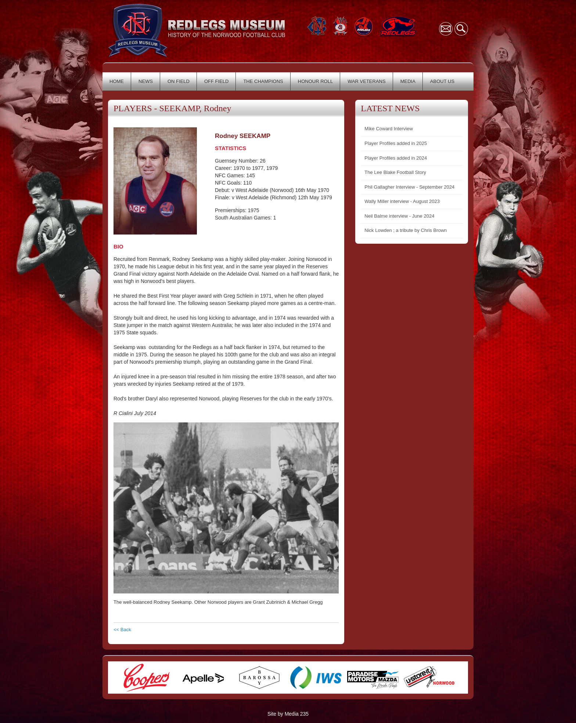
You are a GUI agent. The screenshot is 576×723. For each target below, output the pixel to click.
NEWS (145, 81)
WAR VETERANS (367, 81)
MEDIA (407, 81)
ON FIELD (179, 81)
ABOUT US (442, 81)
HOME (116, 81)
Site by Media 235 (288, 714)
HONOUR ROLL (315, 81)
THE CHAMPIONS (263, 81)
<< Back (122, 629)
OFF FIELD (216, 81)
